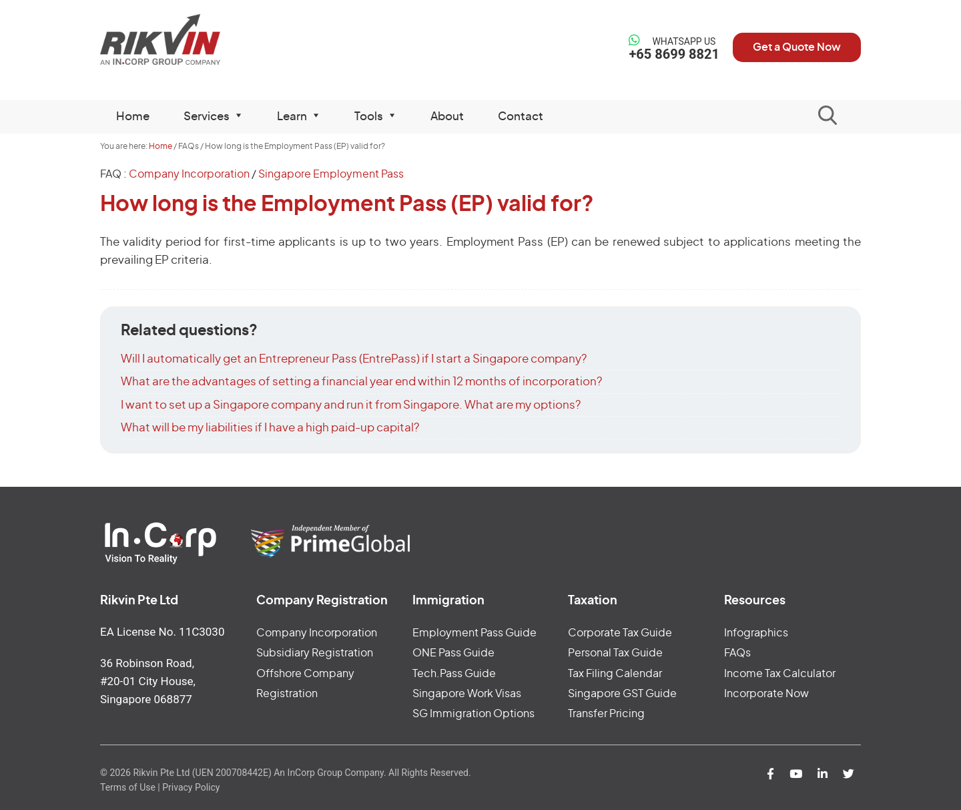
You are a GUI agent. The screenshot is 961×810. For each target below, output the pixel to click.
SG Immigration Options (473, 713)
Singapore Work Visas (466, 693)
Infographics (756, 633)
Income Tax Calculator (780, 673)
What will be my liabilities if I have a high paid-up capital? (270, 427)
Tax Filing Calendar (615, 673)
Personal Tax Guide (615, 653)
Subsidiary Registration (314, 653)
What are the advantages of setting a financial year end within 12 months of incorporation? (361, 381)
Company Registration (322, 601)
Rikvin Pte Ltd (188, 40)
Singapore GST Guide (622, 693)
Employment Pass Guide (474, 633)
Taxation (592, 601)
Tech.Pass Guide (454, 673)
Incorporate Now (766, 693)
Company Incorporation (189, 174)
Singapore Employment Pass (331, 174)
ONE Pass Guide (453, 653)
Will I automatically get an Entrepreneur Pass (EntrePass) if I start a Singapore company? (354, 359)
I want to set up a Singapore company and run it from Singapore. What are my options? (351, 405)
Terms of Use (127, 787)
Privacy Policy (191, 787)
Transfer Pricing (606, 713)
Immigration (448, 601)
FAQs (737, 653)
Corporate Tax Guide (620, 633)
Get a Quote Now (797, 47)
